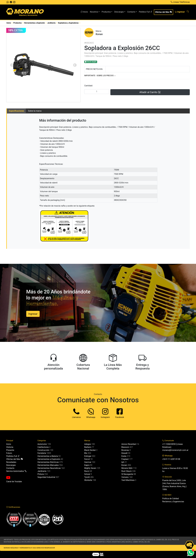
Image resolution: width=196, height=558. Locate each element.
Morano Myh (126, 468)
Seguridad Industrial (46, 477)
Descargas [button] (119, 12)
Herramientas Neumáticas (49, 468)
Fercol (87, 459)
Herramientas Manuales (48, 465)
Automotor (42, 444)
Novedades (11, 462)
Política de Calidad (170, 498)
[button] (12, 65)
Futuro (9, 453)
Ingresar (180, 12)
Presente (10, 450)
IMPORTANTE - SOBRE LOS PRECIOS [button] (100, 76)
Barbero (87, 447)
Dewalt (124, 453)
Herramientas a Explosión (49, 459)
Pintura (41, 474)
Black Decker (90, 450)
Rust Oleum (126, 471)
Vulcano (125, 477)
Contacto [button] (131, 12)
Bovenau (125, 450)
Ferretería (42, 453)
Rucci (86, 471)
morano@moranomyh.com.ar (175, 450)
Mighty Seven (90, 468)
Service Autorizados (16, 471)
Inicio (84, 12)
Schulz (87, 474)
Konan (124, 465)
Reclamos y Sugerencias (173, 501)
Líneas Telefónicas (180, 2)
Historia (9, 447)
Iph (122, 462)
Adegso (87, 444)
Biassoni (125, 447)
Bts (85, 453)
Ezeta (123, 456)
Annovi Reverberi (128, 444)
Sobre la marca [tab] (35, 111)
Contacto (10, 468)
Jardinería (42, 471)
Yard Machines (127, 480)
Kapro (87, 465)
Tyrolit (87, 477)
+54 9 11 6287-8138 (171, 459)
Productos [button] (106, 12)
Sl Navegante (127, 474)
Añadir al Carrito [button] (150, 92)
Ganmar (87, 462)
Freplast (124, 459)
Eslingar (87, 456)
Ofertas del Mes (163, 12)
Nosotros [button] (94, 12)
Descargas (11, 465)
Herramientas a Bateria (48, 456)
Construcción (43, 450)
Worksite (88, 480)
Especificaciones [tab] (16, 111)
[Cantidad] (96, 91)
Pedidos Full (145, 12)
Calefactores (43, 447)
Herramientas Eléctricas (48, 462)
